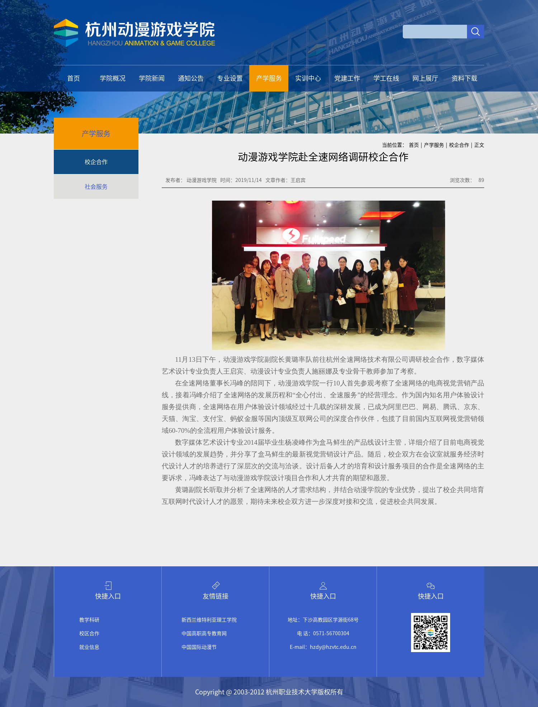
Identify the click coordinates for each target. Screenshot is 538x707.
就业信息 (89, 647)
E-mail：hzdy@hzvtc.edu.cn (323, 647)
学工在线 (386, 78)
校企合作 (96, 162)
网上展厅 (425, 78)
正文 (479, 145)
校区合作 (89, 633)
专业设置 (230, 78)
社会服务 (96, 186)
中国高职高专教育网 (204, 633)
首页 (73, 78)
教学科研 (89, 619)
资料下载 (464, 78)
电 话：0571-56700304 (323, 633)
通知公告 (191, 78)
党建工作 (347, 78)
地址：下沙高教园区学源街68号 (323, 619)
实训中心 (308, 78)
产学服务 (269, 78)
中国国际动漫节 (199, 647)
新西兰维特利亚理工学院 (209, 619)
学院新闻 (152, 78)
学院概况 (113, 78)
